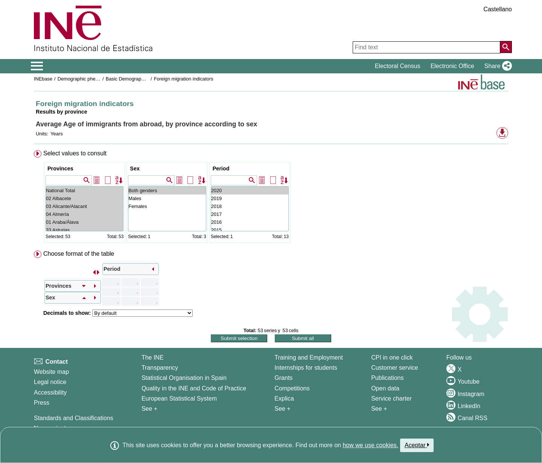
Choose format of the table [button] (78, 253)
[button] (496, 66)
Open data (385, 388)
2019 (249, 198)
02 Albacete (84, 198)
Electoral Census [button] (397, 66)
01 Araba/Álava (84, 222)
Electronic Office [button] (452, 66)
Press (41, 402)
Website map (51, 372)
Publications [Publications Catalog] (387, 378)
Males (167, 198)
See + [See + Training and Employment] (282, 408)
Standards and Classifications (73, 418)
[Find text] (426, 47)
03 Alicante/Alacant (84, 206)
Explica (284, 398)
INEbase (43, 79)
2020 (249, 190)
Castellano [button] (497, 9)
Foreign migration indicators (183, 79)
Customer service (394, 367)
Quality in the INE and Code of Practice (194, 388)
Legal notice (50, 382)
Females (167, 206)
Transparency (160, 367)
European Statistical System (179, 398)
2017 (249, 214)
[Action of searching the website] (506, 47)
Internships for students (305, 367)
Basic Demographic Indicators (138, 79)
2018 (249, 206)
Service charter (391, 398)
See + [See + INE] (149, 408)
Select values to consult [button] (75, 153)
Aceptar (417, 445)
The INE (153, 357)
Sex (135, 168)
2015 (249, 230)
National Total (84, 190)
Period (221, 168)
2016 (249, 222)
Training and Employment (308, 357)
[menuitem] (271, 198)
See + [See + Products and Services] (379, 408)
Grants (283, 378)
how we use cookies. (370, 445)
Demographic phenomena (85, 79)
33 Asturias (84, 230)
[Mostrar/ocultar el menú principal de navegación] (37, 66)
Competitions (291, 388)
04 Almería (84, 214)
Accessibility (50, 392)
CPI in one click (392, 357)
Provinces (60, 168)
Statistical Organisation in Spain (184, 378)
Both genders (167, 190)
